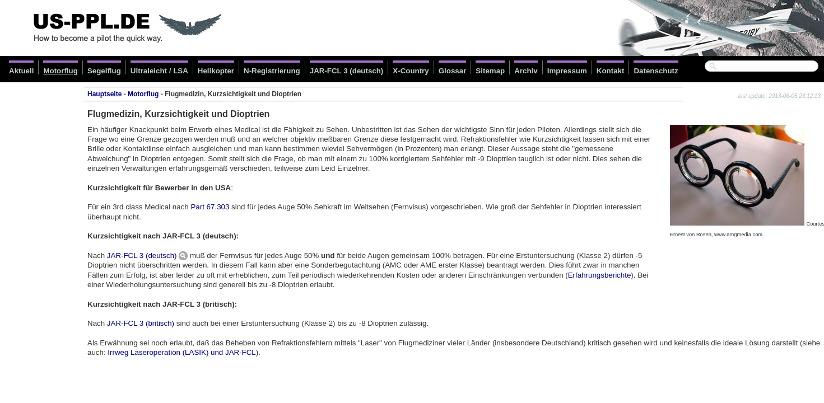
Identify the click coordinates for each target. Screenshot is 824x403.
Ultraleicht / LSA (159, 71)
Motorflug (60, 71)
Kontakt (611, 71)
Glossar (453, 71)
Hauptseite (104, 94)
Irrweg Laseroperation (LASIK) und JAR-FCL (181, 352)
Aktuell (21, 71)
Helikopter (216, 71)
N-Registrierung (272, 71)
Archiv (525, 71)
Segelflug (104, 71)
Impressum (567, 71)
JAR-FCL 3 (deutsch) (347, 71)
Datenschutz (656, 71)
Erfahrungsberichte (599, 275)
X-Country (411, 71)
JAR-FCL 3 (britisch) (140, 323)
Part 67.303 (209, 207)
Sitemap (490, 71)
